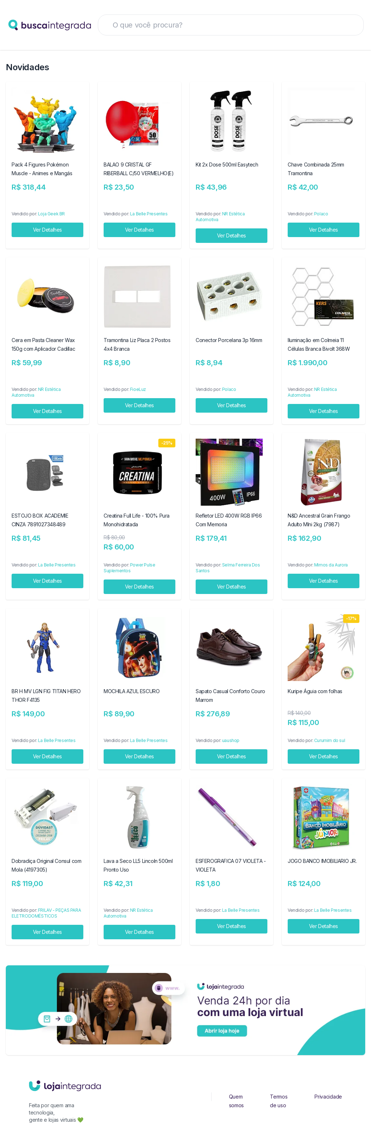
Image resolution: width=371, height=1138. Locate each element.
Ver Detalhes (47, 230)
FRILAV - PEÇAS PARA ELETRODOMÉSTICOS (46, 913)
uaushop (230, 740)
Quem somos (236, 1100)
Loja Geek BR (51, 213)
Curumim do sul (329, 740)
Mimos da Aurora (331, 565)
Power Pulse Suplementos (129, 567)
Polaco (321, 213)
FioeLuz (138, 389)
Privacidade (328, 1096)
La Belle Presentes (149, 213)
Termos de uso (278, 1100)
